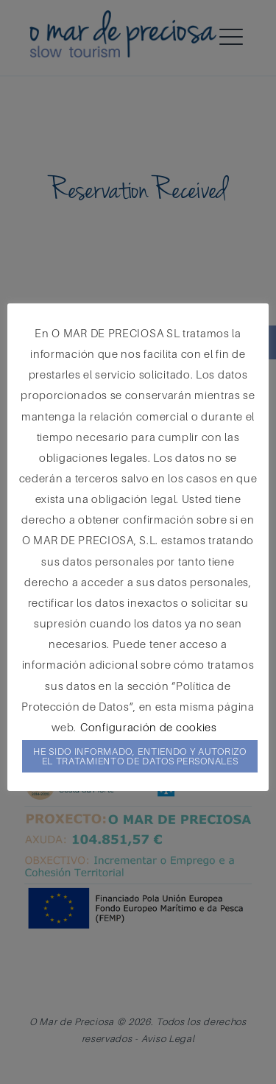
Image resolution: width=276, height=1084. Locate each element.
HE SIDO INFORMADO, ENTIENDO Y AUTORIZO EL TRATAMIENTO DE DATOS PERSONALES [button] (140, 756)
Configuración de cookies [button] (148, 726)
